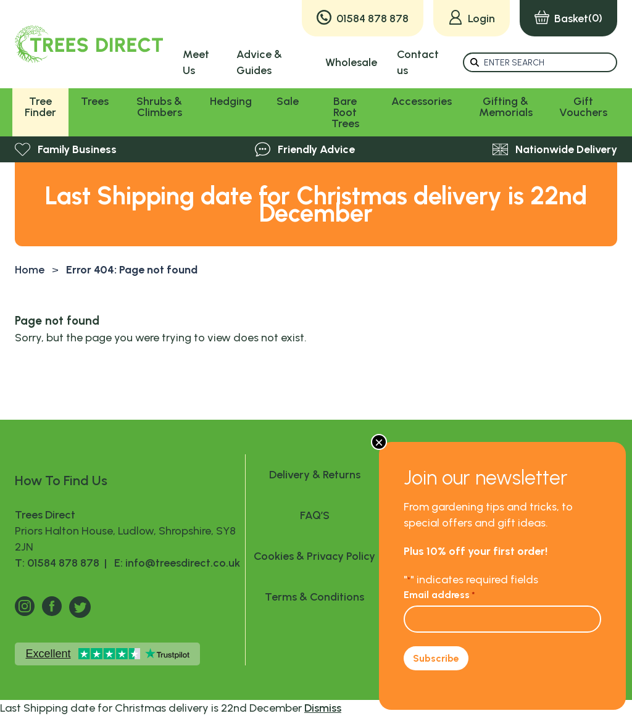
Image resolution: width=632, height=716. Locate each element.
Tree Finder (40, 106)
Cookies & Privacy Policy (314, 556)
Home (29, 270)
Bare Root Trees (345, 112)
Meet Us (196, 62)
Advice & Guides (259, 62)
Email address (439, 595)
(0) (568, 18)
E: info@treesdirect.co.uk (174, 563)
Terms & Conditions (314, 597)
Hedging (231, 101)
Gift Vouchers (583, 106)
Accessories (421, 101)
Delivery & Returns (314, 474)
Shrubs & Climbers (159, 106)
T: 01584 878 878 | (62, 563)
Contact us (418, 62)
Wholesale (351, 62)
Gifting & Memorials (506, 106)
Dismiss (322, 708)
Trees (95, 101)
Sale (287, 101)
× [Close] (379, 442)
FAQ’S (315, 515)
